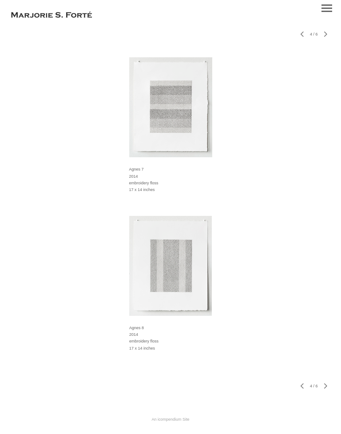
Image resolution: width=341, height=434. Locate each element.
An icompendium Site (170, 419)
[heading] (51, 16)
